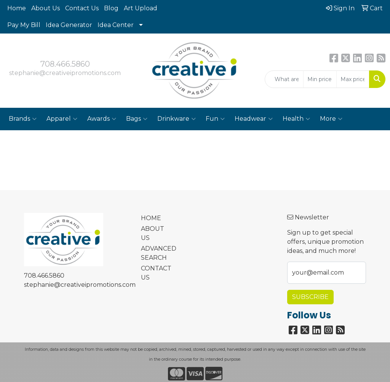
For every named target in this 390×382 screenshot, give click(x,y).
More (331, 118)
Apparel (61, 118)
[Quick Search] (284, 79)
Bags (136, 118)
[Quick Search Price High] (352, 79)
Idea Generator (69, 25)
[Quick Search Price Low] (319, 79)
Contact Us (82, 8)
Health (296, 118)
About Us (45, 8)
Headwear (254, 118)
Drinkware (176, 118)
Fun (215, 118)
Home (16, 8)
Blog (111, 8)
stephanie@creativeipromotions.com (65, 73)
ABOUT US (152, 233)
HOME (151, 218)
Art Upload (140, 8)
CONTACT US (154, 273)
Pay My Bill (23, 25)
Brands (23, 118)
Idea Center (116, 25)
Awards (101, 118)
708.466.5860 (65, 64)
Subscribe (310, 296)
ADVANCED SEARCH (154, 253)
